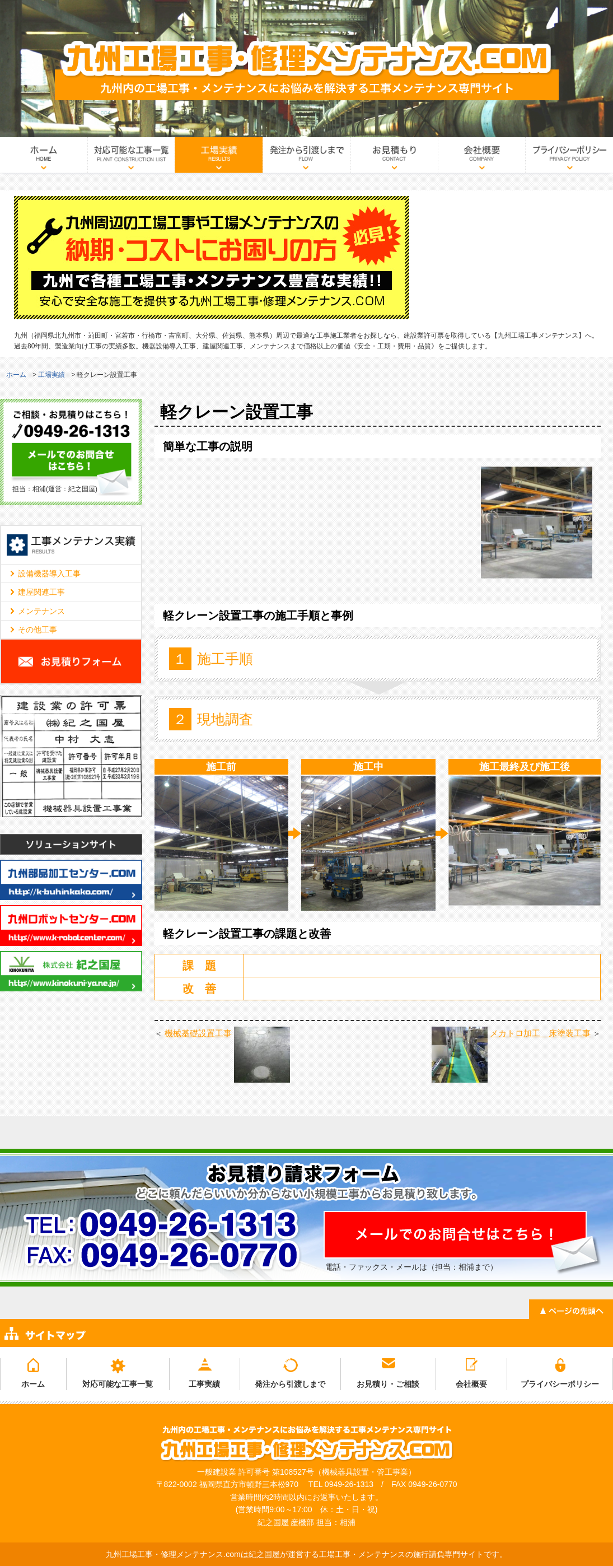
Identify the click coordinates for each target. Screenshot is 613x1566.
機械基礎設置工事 (198, 1033)
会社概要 (481, 158)
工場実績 (219, 158)
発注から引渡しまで (306, 158)
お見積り (394, 158)
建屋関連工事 (41, 592)
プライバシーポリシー (569, 158)
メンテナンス (41, 611)
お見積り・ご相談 (388, 1383)
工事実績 (204, 1383)
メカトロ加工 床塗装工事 (540, 1033)
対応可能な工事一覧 (131, 158)
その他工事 (37, 629)
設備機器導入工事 (49, 573)
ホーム (43, 158)
